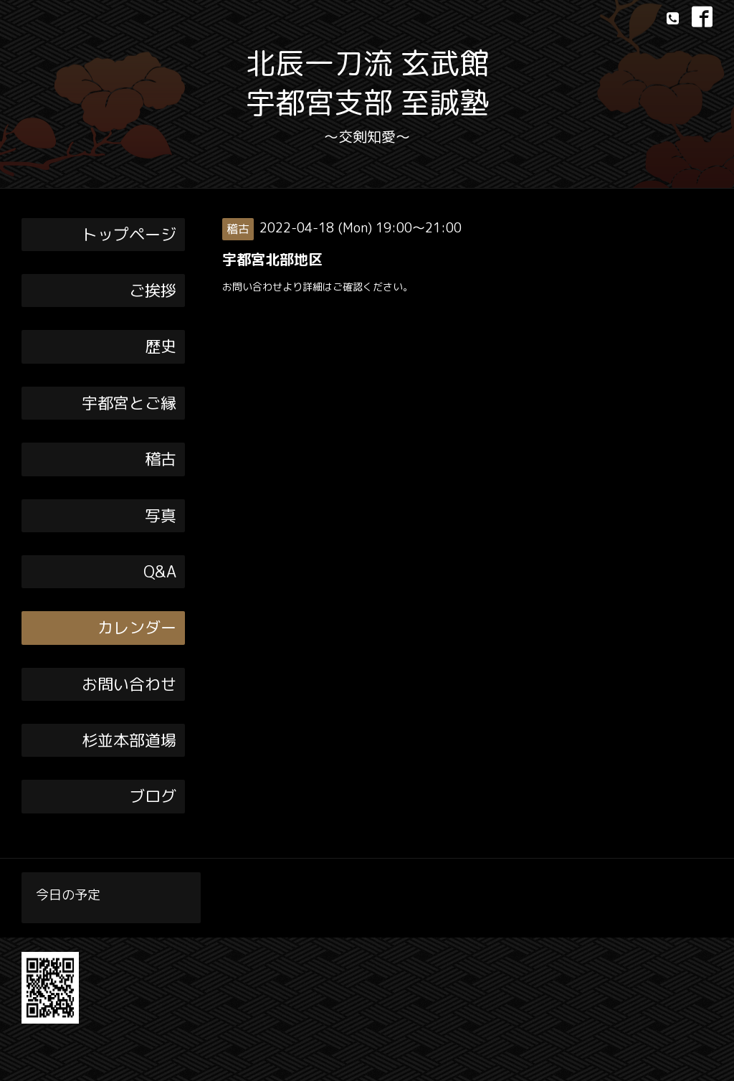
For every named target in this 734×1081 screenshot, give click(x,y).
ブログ (152, 796)
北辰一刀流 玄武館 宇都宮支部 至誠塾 (367, 82)
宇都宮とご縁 (129, 403)
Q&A (159, 571)
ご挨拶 (152, 290)
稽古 (160, 459)
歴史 (160, 346)
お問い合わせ (129, 684)
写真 (160, 515)
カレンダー (136, 627)
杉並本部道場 (129, 740)
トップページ (129, 234)
